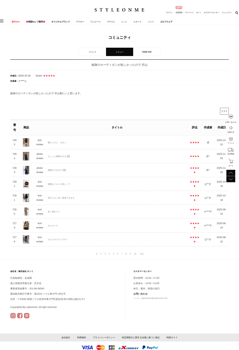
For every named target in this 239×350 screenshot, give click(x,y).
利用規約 (81, 337)
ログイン (169, 12)
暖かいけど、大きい (57, 142)
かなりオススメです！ (58, 239)
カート (198, 12)
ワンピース (95, 21)
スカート (137, 21)
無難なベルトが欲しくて (59, 184)
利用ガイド (172, 337)
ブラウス (111, 21)
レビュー (119, 52)
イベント (230, 143)
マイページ (189, 12)
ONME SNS (146, 52)
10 (135, 254)
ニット (124, 21)
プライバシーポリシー (104, 337)
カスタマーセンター (211, 12)
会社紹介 (65, 337)
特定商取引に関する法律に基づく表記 (141, 337)
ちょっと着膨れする (57, 156)
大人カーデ (53, 225)
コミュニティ (227, 12)
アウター (80, 21)
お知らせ (230, 132)
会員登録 (178, 12)
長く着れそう (54, 212)
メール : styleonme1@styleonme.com (150, 298)
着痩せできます (55, 170)
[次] (141, 254)
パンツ (151, 21)
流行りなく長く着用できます (61, 198)
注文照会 (230, 154)
